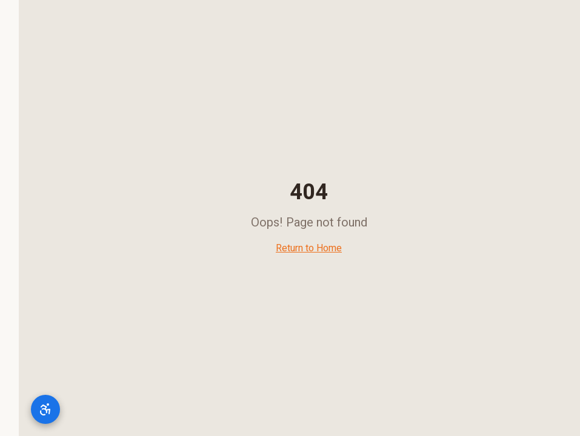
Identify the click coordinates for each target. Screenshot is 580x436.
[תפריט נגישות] (26, 409)
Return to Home (290, 248)
